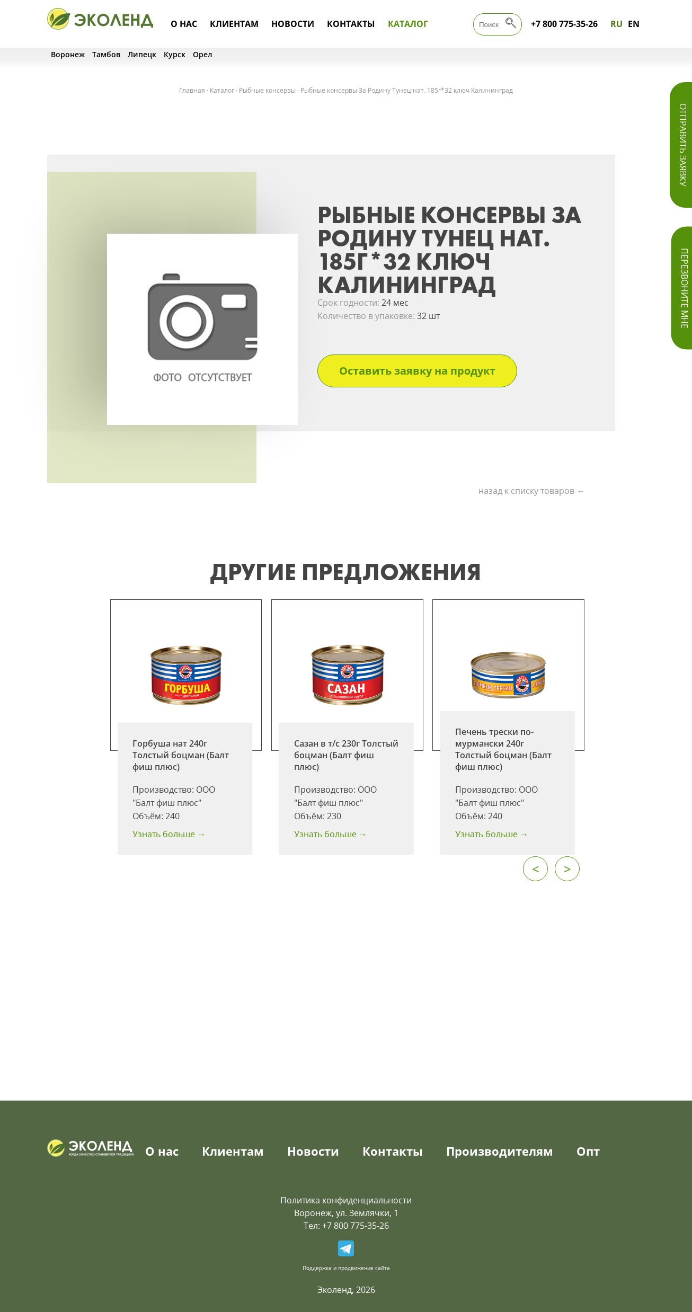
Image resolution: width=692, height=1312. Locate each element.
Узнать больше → (169, 834)
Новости (292, 24)
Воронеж (68, 54)
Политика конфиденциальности (346, 1200)
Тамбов (106, 54)
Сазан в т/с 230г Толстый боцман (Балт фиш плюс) (346, 755)
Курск (174, 54)
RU (616, 24)
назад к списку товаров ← (531, 491)
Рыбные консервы (267, 90)
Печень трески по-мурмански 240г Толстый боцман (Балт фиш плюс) (503, 749)
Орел (202, 54)
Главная (192, 90)
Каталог (408, 24)
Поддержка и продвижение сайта (346, 1268)
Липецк (142, 54)
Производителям (499, 1151)
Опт (588, 1151)
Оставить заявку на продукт (417, 371)
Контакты (351, 24)
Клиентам (234, 24)
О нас (184, 24)
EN (634, 24)
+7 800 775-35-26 (564, 24)
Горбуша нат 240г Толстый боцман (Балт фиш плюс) (180, 755)
